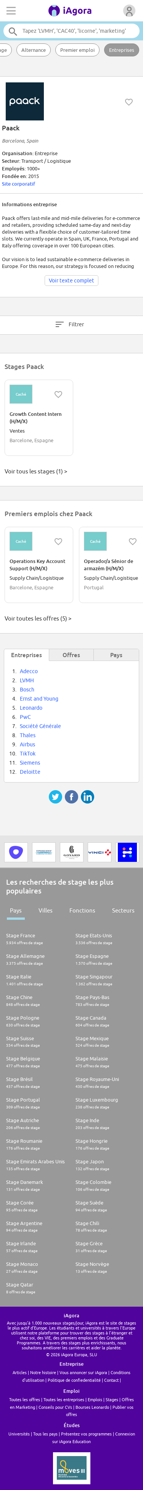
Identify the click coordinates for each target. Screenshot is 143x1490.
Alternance (33, 50)
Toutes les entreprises (63, 1399)
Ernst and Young (39, 699)
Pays (16, 910)
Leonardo (31, 708)
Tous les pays (45, 1433)
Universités (19, 1433)
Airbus (27, 744)
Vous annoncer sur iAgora (83, 1372)
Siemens (30, 763)
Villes (46, 910)
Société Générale (40, 726)
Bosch (27, 689)
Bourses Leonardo (92, 1407)
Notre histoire (43, 1372)
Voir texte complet (71, 280)
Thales (27, 735)
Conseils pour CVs (55, 1407)
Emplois (95, 1399)
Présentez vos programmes (86, 1433)
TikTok (27, 754)
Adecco (29, 671)
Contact (111, 1380)
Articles (20, 1372)
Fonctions (82, 910)
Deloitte (30, 772)
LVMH (27, 680)
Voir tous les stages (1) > (36, 471)
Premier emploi (77, 50)
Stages (112, 1399)
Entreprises (121, 50)
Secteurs (123, 910)
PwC (25, 717)
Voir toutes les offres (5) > (38, 618)
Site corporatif (18, 184)
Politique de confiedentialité (74, 1380)
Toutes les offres (24, 1399)
